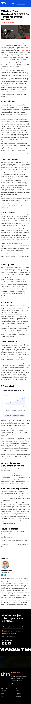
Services (3, 691)
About (17, 691)
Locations (18, 697)
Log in (13, 3)
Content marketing (25, 50)
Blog (2, 697)
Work (2, 694)
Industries (18, 694)
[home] (4, 3)
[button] (29, 3)
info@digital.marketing (9, 637)
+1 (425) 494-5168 (9, 634)
